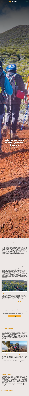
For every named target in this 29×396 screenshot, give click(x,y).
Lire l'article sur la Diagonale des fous (14, 316)
